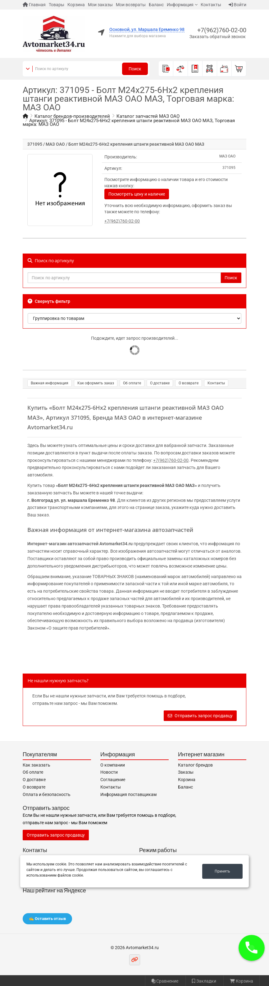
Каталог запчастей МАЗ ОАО (148, 116)
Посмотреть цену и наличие (136, 194)
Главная (34, 4)
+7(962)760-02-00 (221, 30)
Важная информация (49, 383)
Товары (56, 4)
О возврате (188, 383)
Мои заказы (100, 4)
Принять (222, 871)
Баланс (156, 4)
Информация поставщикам (128, 794)
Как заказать (36, 765)
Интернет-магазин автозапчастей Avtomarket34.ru (80, 543)
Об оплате (132, 383)
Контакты (211, 4)
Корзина (76, 4)
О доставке (160, 383)
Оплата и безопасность (47, 794)
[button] (251, 948)
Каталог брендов (195, 765)
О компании (112, 765)
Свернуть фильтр (49, 301)
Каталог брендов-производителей (72, 116)
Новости (109, 772)
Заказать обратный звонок (217, 36)
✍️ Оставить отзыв (47, 918)
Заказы (186, 772)
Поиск (135, 68)
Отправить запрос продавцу (200, 715)
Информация (180, 4)
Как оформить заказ (95, 383)
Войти (237, 4)
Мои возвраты (131, 4)
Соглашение (112, 779)
